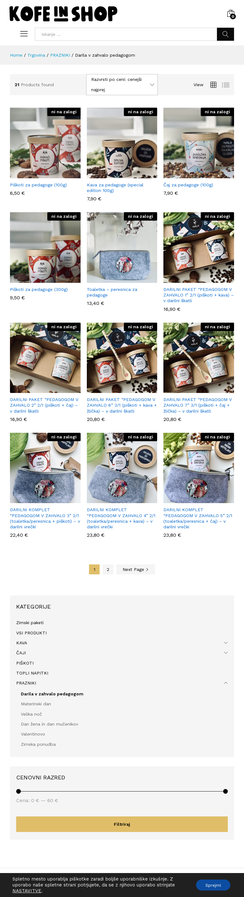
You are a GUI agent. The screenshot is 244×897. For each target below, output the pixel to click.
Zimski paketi (30, 622)
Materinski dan (36, 703)
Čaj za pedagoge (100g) (188, 184)
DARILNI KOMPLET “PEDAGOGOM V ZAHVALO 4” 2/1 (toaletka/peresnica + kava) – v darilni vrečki (121, 518)
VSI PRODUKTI (31, 632)
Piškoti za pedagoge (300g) (39, 289)
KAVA (21, 642)
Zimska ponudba (38, 744)
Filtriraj (122, 824)
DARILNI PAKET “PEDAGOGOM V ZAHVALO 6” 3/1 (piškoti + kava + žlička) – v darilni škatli (122, 405)
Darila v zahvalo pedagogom (52, 693)
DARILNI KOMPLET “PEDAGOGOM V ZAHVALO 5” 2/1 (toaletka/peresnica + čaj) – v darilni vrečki (197, 518)
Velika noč (31, 714)
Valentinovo (33, 733)
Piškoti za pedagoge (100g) (38, 184)
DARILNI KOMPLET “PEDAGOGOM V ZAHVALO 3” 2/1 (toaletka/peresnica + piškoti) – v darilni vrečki (45, 518)
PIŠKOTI (25, 663)
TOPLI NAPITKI (32, 672)
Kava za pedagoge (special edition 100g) (115, 187)
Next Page (136, 569)
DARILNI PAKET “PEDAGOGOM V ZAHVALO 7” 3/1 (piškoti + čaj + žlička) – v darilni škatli (197, 405)
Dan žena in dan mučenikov (49, 724)
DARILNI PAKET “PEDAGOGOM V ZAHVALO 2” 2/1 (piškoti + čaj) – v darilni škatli (44, 405)
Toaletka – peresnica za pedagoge (112, 292)
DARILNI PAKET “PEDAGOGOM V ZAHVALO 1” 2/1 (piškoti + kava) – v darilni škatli (198, 295)
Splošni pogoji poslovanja (144, 882)
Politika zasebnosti (194, 882)
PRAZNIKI (26, 682)
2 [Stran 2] (108, 569)
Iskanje (225, 34)
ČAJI (21, 652)
